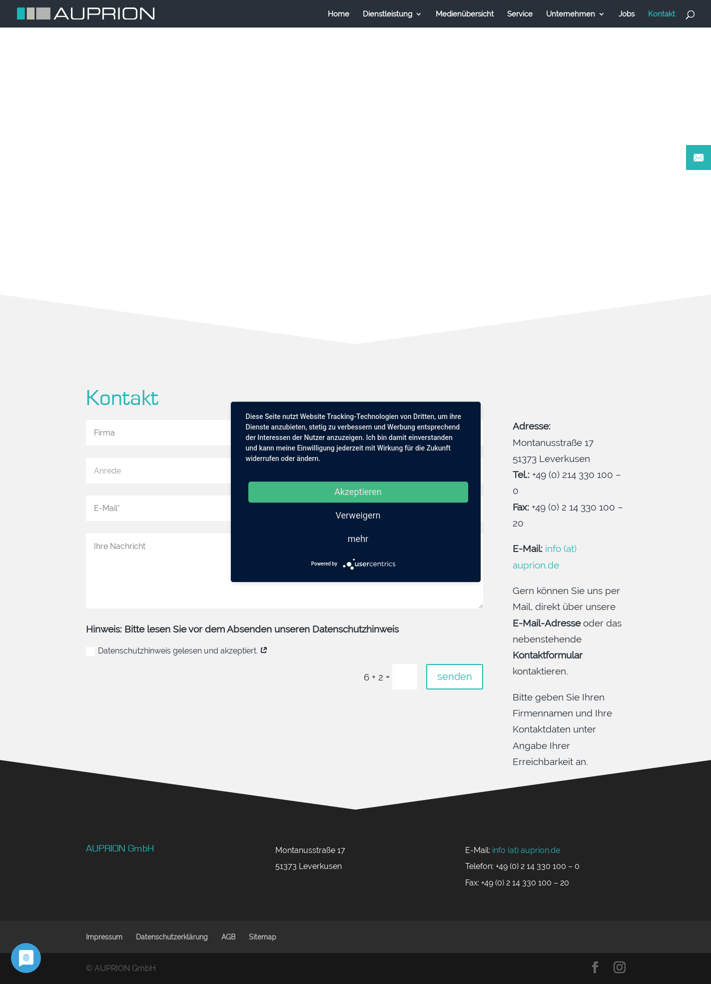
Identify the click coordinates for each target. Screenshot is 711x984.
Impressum (104, 937)
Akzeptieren (358, 491)
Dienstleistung (387, 14)
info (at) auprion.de (526, 850)
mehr (358, 539)
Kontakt (661, 14)
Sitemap (262, 937)
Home (338, 14)
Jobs (627, 14)
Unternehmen (570, 14)
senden (454, 676)
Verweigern (357, 515)
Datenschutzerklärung (172, 937)
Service (520, 14)
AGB (228, 937)
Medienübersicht (465, 14)
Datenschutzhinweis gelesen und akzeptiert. (177, 651)
